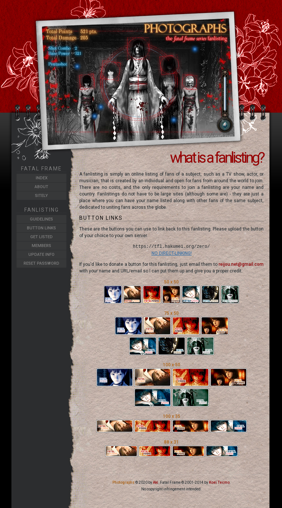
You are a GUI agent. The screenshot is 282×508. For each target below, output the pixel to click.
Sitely (41, 195)
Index (42, 178)
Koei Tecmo (219, 482)
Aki (155, 482)
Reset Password (41, 263)
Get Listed (41, 236)
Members (41, 245)
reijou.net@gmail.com (241, 264)
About (41, 186)
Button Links (41, 228)
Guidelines (41, 219)
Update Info (41, 254)
